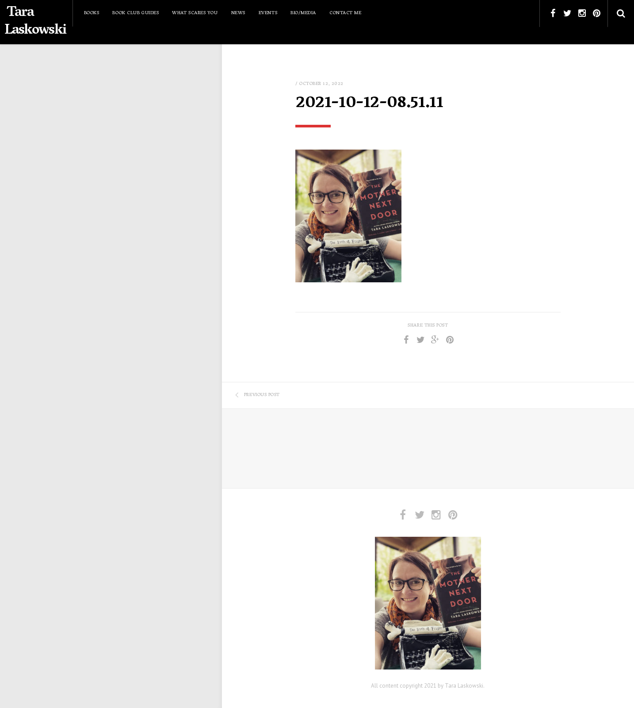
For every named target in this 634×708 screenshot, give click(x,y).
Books (91, 13)
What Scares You (195, 13)
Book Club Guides (135, 13)
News (238, 13)
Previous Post (257, 395)
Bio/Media (303, 13)
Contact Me (345, 13)
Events (268, 13)
